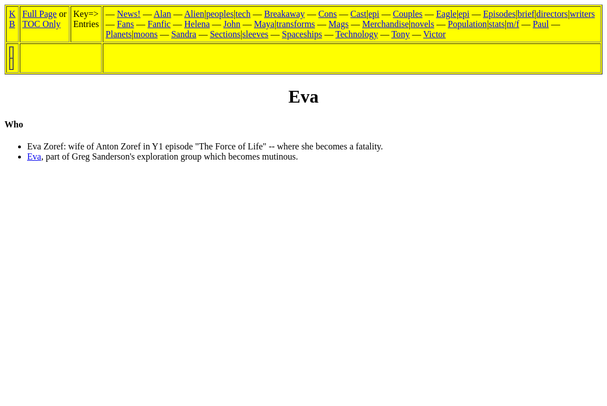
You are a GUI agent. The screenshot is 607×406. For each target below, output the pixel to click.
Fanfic (159, 24)
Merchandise (385, 24)
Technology (356, 34)
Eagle (446, 14)
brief (525, 14)
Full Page (40, 14)
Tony (400, 34)
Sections (225, 34)
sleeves (255, 34)
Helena (196, 24)
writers (582, 14)
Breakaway (284, 14)
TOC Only (42, 24)
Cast (358, 14)
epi (373, 14)
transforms (295, 24)
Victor (434, 34)
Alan (162, 14)
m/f (512, 24)
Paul (540, 24)
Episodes (499, 14)
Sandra (183, 34)
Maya (264, 24)
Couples (407, 14)
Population (467, 24)
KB (12, 19)
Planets (119, 34)
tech (243, 14)
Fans (125, 24)
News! (129, 14)
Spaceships (302, 34)
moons (146, 34)
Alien (194, 14)
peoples (220, 14)
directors (552, 14)
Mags (339, 24)
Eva (34, 156)
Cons (327, 14)
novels (422, 24)
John (232, 24)
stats (497, 24)
